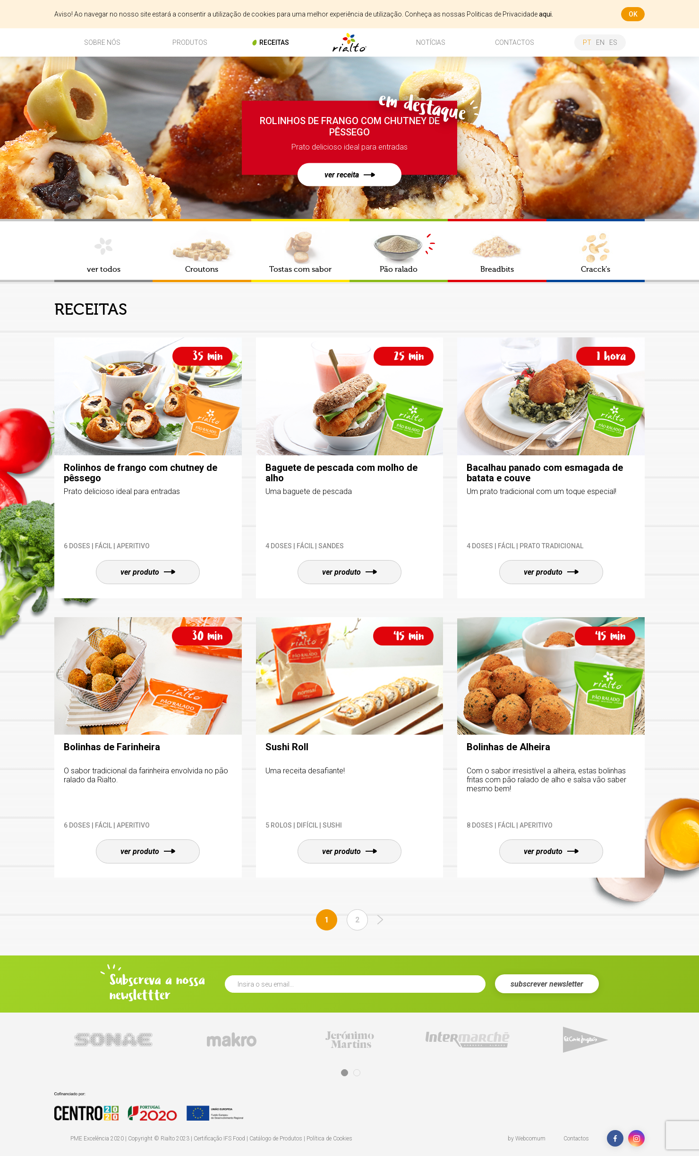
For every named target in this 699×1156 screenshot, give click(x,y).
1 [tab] (344, 1073)
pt (587, 42)
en (600, 42)
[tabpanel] (113, 1040)
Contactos (576, 1138)
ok (633, 14)
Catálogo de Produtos (275, 1138)
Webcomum (530, 1138)
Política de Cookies (329, 1138)
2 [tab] (357, 1073)
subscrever (547, 984)
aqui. (546, 14)
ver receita (349, 174)
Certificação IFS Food (219, 1138)
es (613, 42)
